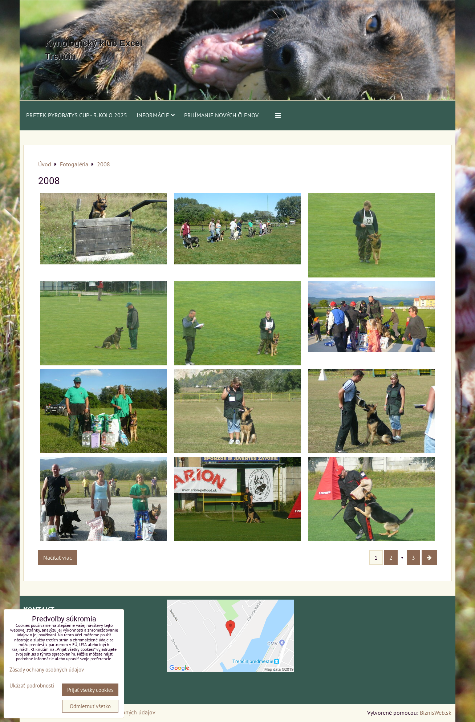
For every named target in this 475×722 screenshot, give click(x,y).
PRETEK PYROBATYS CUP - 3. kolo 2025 (76, 115)
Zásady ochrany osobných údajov (46, 669)
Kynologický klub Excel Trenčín (93, 49)
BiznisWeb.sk (435, 712)
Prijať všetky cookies (90, 689)
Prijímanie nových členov (221, 115)
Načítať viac (57, 557)
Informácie (156, 115)
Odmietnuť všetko (90, 706)
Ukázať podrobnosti (31, 686)
